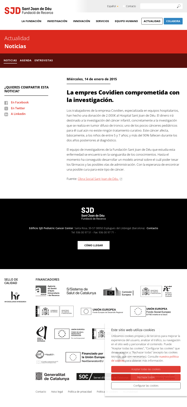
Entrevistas (44, 60)
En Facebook (20, 102)
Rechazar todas (146, 377)
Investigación (57, 21)
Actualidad (152, 21)
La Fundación (31, 21)
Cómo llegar (93, 245)
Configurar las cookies (146, 385)
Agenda (26, 60)
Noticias (15, 46)
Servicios (102, 21)
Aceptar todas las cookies (146, 369)
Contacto (131, 6)
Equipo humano (126, 21)
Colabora (173, 21)
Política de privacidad (80, 391)
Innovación (81, 21)
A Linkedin (18, 114)
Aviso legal (57, 391)
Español (111, 6)
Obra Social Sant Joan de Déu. (98, 179)
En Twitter (18, 108)
